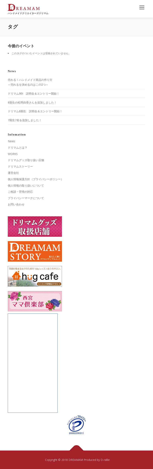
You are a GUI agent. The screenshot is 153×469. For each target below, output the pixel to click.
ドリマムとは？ (17, 147)
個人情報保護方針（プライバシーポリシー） (36, 179)
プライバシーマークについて (26, 198)
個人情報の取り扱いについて (26, 185)
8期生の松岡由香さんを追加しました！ (32, 102)
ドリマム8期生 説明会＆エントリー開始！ (35, 111)
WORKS (13, 154)
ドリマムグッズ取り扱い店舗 (26, 160)
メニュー (141, 7)
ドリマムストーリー (20, 166)
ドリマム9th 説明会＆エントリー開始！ (33, 93)
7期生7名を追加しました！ (25, 120)
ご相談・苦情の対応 (20, 191)
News (11, 141)
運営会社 (13, 173)
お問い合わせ (16, 204)
